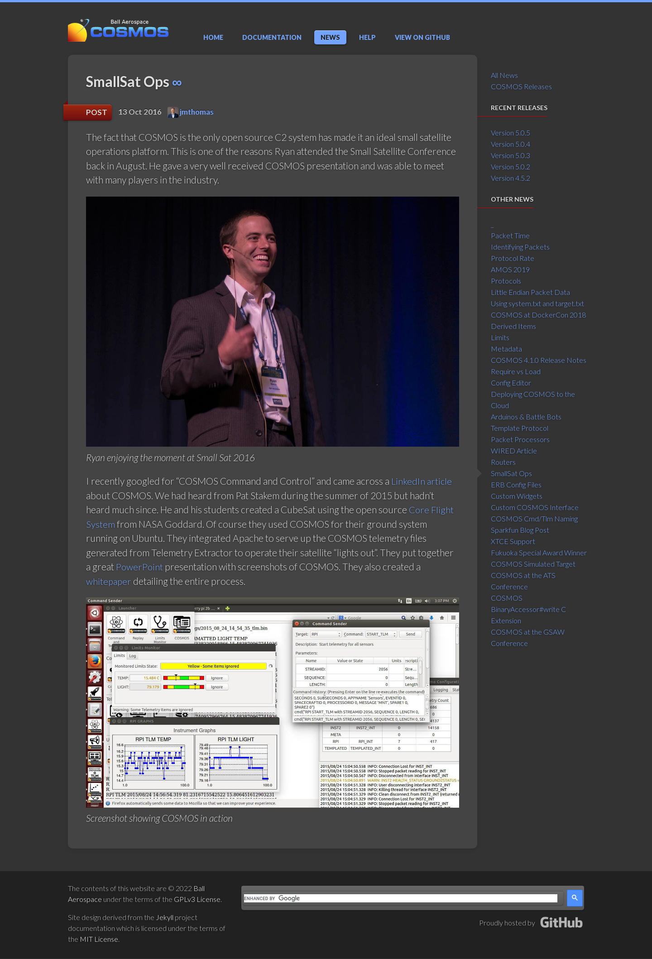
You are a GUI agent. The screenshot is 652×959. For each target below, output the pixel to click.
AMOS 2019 (510, 269)
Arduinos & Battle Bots (526, 416)
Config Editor (511, 382)
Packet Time (510, 235)
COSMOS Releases (521, 86)
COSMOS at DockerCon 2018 (538, 314)
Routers (503, 462)
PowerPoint (140, 567)
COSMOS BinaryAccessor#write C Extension (528, 609)
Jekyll (164, 917)
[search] (400, 899)
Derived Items (513, 326)
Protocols (506, 280)
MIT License (99, 939)
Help (367, 37)
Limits (500, 337)
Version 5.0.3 (510, 155)
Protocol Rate (512, 258)
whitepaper (109, 581)
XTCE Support (513, 541)
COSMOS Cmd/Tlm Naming (534, 518)
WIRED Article (514, 450)
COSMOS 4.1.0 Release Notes (538, 360)
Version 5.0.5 (510, 132)
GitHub (422, 37)
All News (504, 75)
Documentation (272, 37)
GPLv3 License (197, 899)
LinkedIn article (422, 481)
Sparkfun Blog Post (520, 529)
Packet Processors (520, 439)
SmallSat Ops (511, 473)
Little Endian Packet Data (530, 292)
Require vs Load (516, 371)
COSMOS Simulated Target (533, 563)
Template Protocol (519, 428)
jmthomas (191, 112)
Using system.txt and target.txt (537, 303)
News (330, 37)
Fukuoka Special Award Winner (539, 552)
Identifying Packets (520, 246)
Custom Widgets (516, 496)
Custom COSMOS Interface (535, 507)
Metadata (506, 348)
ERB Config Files (516, 484)
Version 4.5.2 (510, 177)
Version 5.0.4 (510, 144)
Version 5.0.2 (510, 166)
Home (213, 37)
